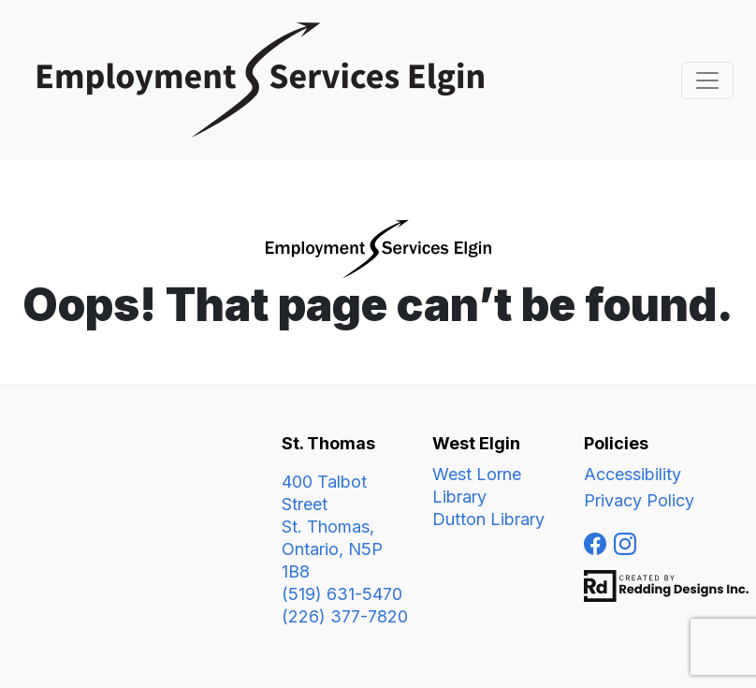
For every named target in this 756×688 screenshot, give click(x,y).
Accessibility (632, 474)
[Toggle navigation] (707, 80)
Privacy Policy (639, 500)
